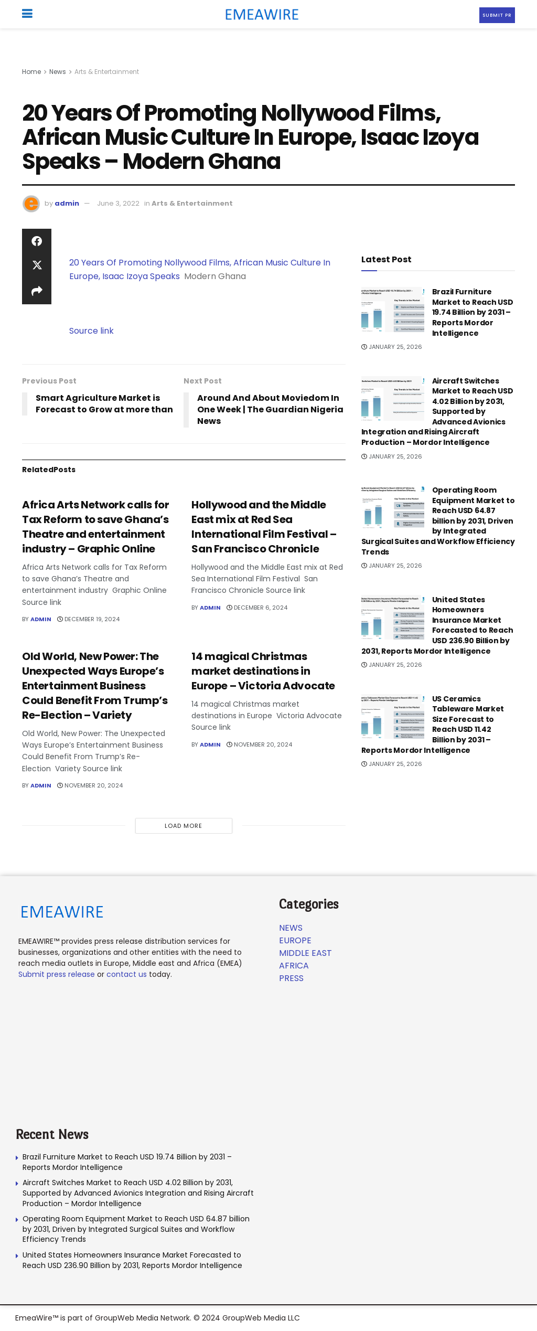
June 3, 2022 (118, 203)
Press (291, 978)
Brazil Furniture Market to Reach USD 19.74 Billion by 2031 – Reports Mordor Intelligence (472, 312)
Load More (183, 826)
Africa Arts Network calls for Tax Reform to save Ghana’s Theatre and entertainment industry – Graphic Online (95, 526)
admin (67, 203)
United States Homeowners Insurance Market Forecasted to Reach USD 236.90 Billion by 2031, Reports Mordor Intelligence (437, 625)
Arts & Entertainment (106, 71)
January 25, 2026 (391, 347)
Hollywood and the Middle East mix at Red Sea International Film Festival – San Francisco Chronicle (263, 526)
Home (31, 71)
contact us (126, 974)
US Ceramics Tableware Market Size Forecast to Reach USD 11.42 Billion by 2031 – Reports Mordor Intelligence (432, 724)
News (57, 71)
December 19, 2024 (88, 619)
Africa (294, 966)
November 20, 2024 (90, 785)
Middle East (305, 953)
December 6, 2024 (257, 607)
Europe (295, 940)
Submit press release (56, 974)
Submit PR (497, 15)
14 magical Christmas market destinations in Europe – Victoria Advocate (263, 671)
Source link (91, 331)
